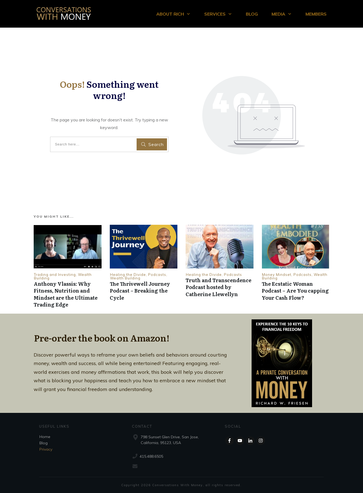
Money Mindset (276, 274)
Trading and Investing (55, 274)
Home (44, 436)
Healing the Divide (128, 274)
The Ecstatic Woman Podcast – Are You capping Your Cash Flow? (295, 290)
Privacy (45, 449)
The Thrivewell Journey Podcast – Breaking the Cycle (140, 290)
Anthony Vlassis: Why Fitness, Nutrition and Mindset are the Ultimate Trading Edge (65, 294)
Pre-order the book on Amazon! (101, 337)
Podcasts (157, 274)
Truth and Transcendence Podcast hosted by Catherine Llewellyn (218, 286)
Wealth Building (125, 278)
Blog (43, 443)
